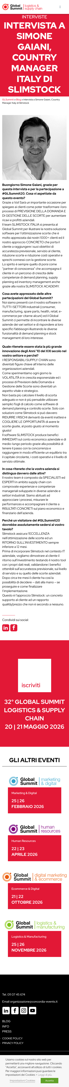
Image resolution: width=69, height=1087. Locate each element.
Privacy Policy (12, 1043)
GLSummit (8, 99)
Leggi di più (45, 1075)
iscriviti (31, 685)
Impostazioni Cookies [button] (22, 1080)
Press (6, 1031)
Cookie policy (12, 1038)
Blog (18, 99)
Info (5, 1026)
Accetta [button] (49, 1080)
